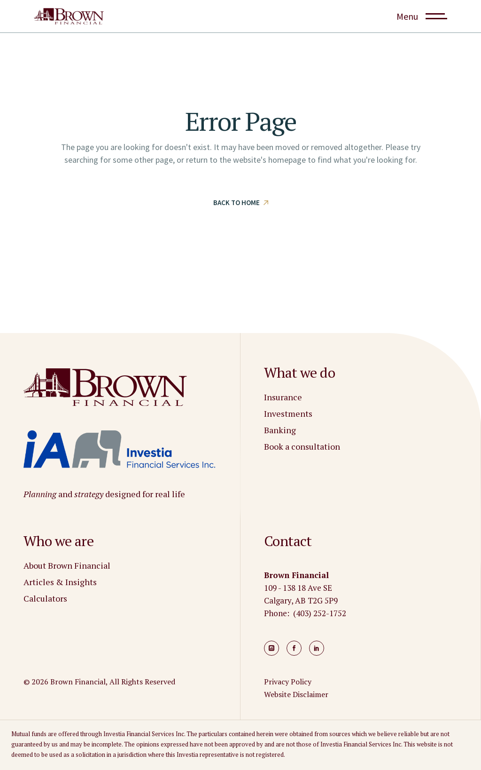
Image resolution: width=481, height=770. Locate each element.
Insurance (283, 397)
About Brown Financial (66, 565)
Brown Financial (78, 681)
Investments (288, 413)
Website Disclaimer (296, 694)
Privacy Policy (287, 681)
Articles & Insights (60, 581)
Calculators (45, 598)
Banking (280, 430)
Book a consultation (302, 446)
